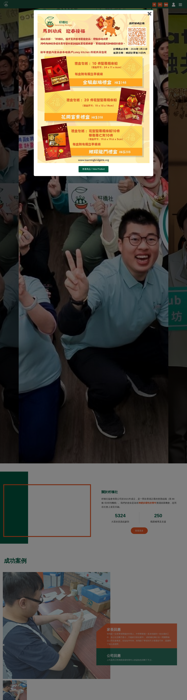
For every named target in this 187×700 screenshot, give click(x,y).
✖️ (149, 14)
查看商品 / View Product (93, 169)
